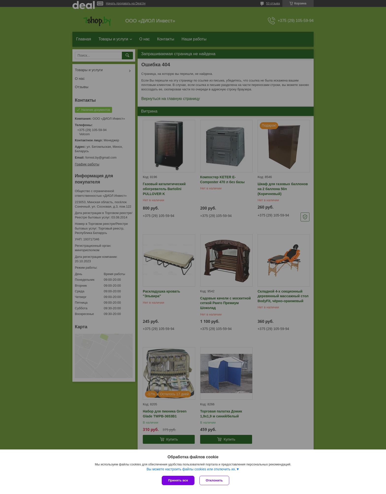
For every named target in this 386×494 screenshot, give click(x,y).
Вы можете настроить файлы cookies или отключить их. (191, 469)
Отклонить (214, 480)
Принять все (178, 480)
